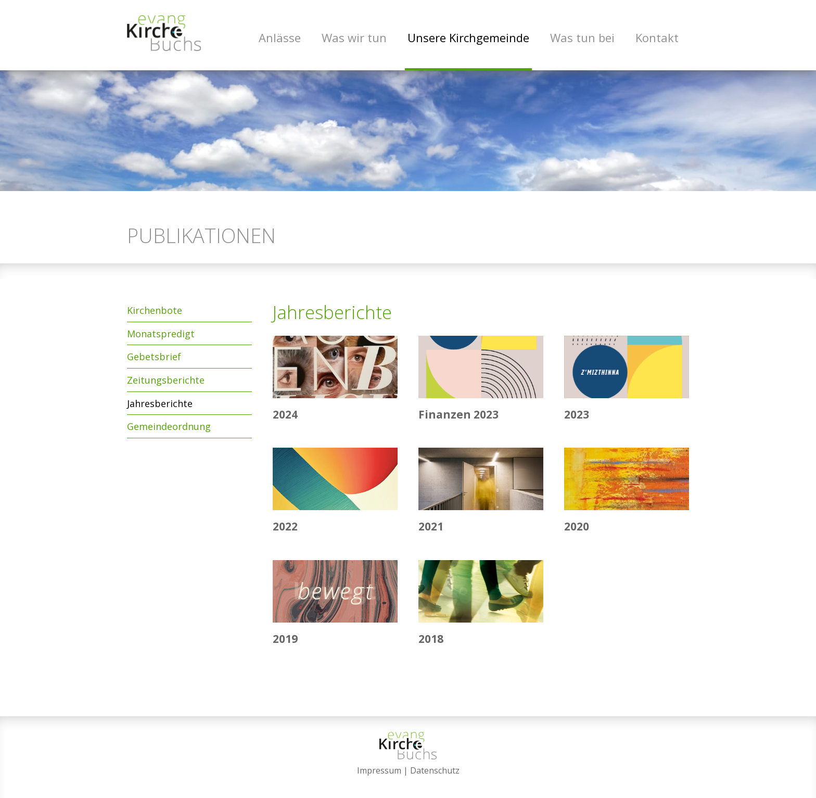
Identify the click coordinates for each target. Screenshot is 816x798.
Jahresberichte (160, 405)
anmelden (408, 783)
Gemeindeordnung (169, 428)
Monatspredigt (161, 335)
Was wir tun (354, 37)
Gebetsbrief (154, 358)
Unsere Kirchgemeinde (468, 37)
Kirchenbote (154, 312)
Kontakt (657, 37)
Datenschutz (435, 770)
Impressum (379, 770)
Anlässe (280, 37)
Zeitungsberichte (166, 381)
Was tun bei (582, 37)
